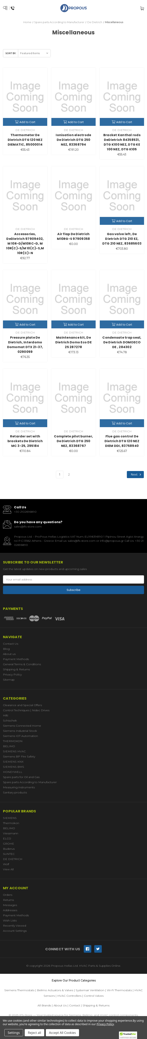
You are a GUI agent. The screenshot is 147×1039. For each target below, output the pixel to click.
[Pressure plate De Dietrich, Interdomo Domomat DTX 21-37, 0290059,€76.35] (25, 299)
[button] (128, 1035)
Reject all (34, 1033)
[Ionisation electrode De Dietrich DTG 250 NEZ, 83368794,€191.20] (73, 97)
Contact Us (10, 643)
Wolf (6, 864)
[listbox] (34, 53)
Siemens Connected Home (22, 725)
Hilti (5, 715)
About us (9, 654)
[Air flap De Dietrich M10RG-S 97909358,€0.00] (73, 195)
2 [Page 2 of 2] (69, 474)
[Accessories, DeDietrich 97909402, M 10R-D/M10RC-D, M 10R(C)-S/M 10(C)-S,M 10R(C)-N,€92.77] (25, 195)
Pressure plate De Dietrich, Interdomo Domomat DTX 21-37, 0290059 (25, 344)
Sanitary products (15, 792)
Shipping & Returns (16, 669)
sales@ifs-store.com (28, 526)
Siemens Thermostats (19, 990)
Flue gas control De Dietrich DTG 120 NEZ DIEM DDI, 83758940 (122, 441)
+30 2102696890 (25, 511)
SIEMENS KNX (13, 761)
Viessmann (10, 833)
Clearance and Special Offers (22, 705)
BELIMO (9, 746)
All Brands (44, 1005)
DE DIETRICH (12, 859)
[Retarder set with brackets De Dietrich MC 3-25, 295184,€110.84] (25, 398)
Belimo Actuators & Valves (55, 990)
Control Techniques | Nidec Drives (26, 710)
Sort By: (10, 53)
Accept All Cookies (62, 1033)
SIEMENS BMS (13, 767)
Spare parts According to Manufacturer (30, 782)
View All (8, 869)
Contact (74, 1005)
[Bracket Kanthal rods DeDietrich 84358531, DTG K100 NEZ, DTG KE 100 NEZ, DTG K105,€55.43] (122, 97)
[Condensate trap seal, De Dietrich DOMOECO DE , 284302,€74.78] (122, 299)
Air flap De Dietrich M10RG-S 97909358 (73, 236)
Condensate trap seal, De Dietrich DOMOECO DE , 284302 (121, 342)
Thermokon (11, 823)
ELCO (7, 838)
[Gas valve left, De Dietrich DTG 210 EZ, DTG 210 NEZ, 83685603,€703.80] (122, 195)
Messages (10, 905)
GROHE (8, 843)
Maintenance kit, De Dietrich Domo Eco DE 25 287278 (73, 342)
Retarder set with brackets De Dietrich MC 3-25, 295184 (25, 441)
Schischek (10, 720)
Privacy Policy (12, 674)
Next (136, 475)
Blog (6, 649)
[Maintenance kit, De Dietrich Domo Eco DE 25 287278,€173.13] (73, 299)
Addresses (10, 910)
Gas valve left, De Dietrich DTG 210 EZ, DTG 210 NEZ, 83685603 (121, 239)
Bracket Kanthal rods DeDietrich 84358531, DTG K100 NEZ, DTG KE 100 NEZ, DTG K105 (121, 142)
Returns (8, 900)
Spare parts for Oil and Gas (21, 777)
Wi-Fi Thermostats (119, 990)
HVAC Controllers (69, 996)
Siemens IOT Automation (20, 736)
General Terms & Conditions (22, 664)
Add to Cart (25, 122)
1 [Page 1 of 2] (59, 474)
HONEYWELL (12, 772)
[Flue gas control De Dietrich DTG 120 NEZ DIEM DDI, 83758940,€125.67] (122, 398)
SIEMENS (10, 818)
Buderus (9, 849)
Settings (14, 1033)
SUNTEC (9, 854)
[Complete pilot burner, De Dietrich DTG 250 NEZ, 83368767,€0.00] (73, 398)
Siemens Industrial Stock (20, 731)
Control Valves (94, 996)
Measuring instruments (19, 787)
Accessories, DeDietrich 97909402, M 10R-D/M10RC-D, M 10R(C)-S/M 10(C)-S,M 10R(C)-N (25, 243)
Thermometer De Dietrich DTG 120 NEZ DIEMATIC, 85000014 (25, 140)
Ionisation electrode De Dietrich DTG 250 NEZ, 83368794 (73, 140)
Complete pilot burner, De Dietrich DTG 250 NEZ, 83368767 (73, 441)
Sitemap (9, 679)
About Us (60, 1005)
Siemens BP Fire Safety (19, 756)
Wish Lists (10, 920)
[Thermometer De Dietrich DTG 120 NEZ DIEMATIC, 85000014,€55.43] (25, 97)
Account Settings (15, 931)
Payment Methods (16, 659)
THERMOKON (13, 741)
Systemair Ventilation (90, 990)
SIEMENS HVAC (14, 751)
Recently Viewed (14, 925)
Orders (7, 895)
